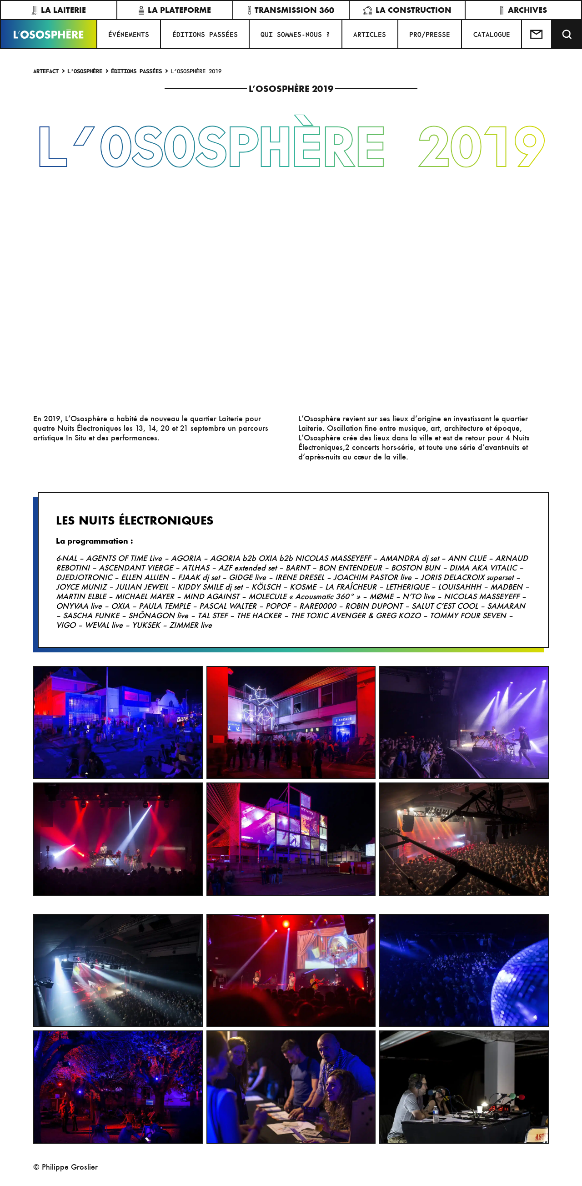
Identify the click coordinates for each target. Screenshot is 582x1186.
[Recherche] (567, 34)
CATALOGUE (491, 34)
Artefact (46, 71)
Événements (128, 34)
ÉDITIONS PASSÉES (205, 34)
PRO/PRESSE (429, 34)
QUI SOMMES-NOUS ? (295, 34)
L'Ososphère (84, 71)
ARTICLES (369, 34)
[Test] (537, 34)
